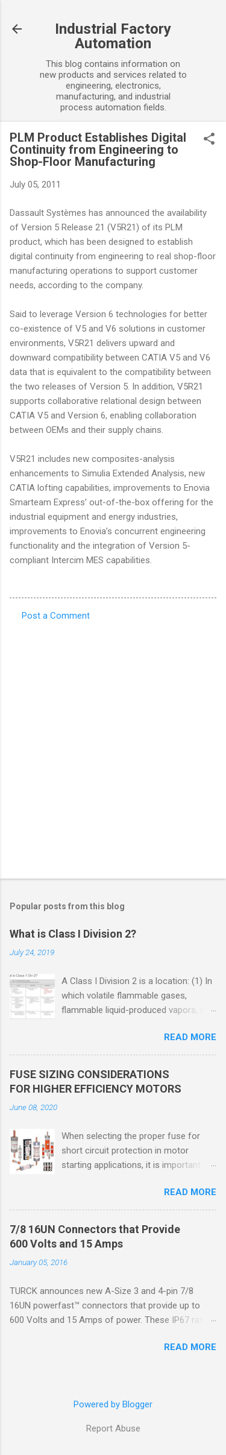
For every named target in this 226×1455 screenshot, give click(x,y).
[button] (209, 139)
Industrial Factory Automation (113, 36)
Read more (190, 1037)
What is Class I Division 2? (73, 933)
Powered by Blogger (113, 1404)
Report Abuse (113, 1428)
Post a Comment (56, 615)
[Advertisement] (113, 746)
